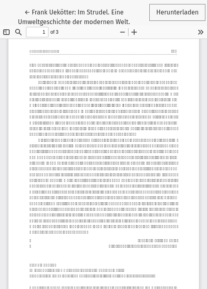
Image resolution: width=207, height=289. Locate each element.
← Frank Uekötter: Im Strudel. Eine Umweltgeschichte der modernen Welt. (74, 16)
